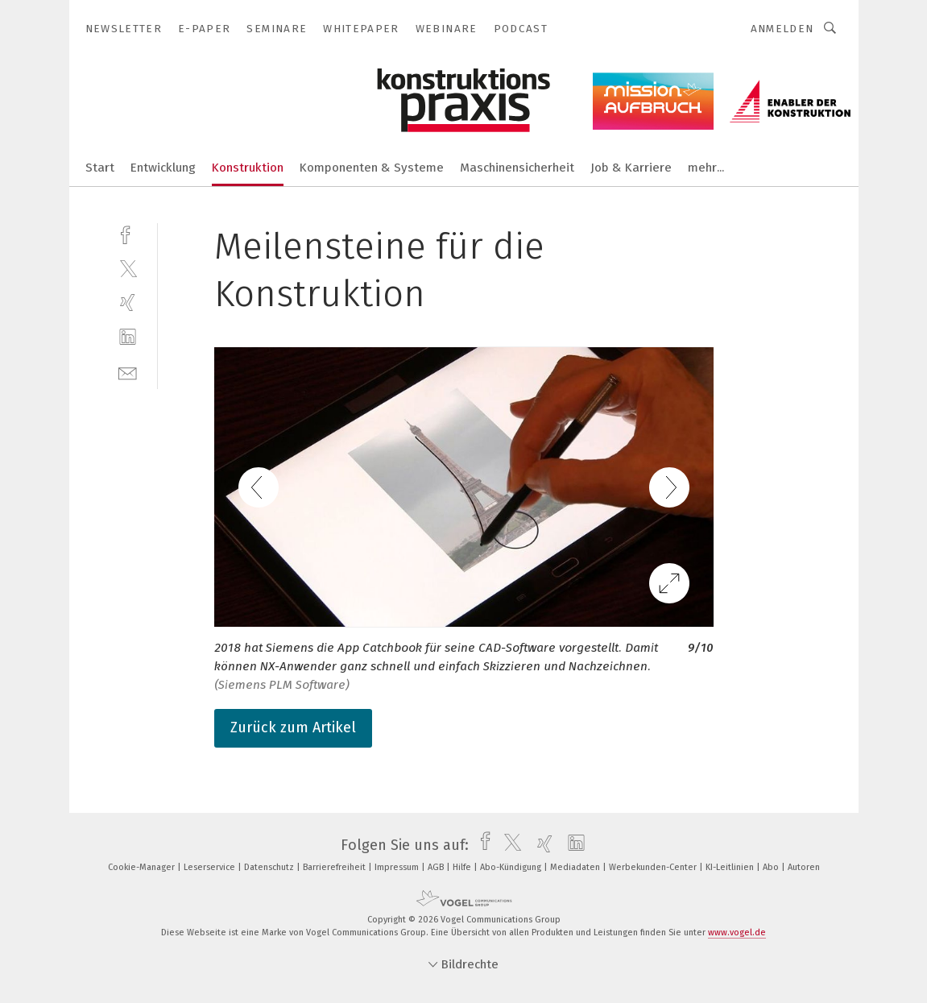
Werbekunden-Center (654, 867)
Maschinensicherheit (517, 167)
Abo (772, 867)
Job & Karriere (631, 167)
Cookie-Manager (142, 867)
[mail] (128, 372)
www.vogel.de (737, 932)
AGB (437, 867)
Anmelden (782, 28)
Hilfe (463, 867)
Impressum (398, 867)
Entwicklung (163, 167)
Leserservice (211, 867)
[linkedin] (128, 337)
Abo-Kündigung (512, 867)
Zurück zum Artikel (293, 727)
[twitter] (128, 268)
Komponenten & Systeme (372, 167)
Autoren (804, 867)
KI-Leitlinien (731, 867)
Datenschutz (270, 867)
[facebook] (128, 233)
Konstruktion (247, 167)
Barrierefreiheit (335, 867)
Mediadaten (576, 867)
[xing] (128, 302)
